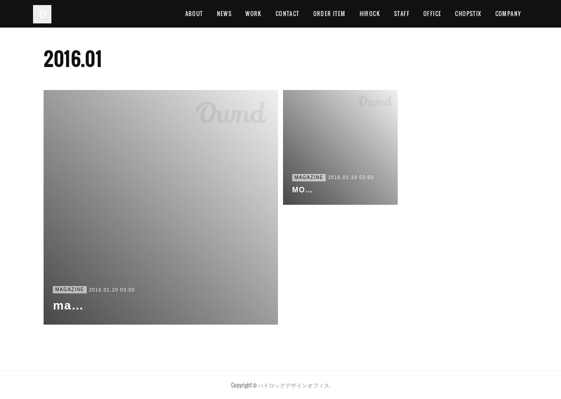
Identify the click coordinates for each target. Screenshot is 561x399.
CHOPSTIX (468, 13)
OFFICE (432, 13)
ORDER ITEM (329, 13)
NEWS (224, 13)
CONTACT (288, 13)
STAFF (402, 13)
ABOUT (194, 13)
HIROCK (370, 13)
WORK (253, 13)
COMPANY (508, 13)
